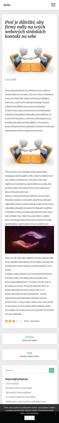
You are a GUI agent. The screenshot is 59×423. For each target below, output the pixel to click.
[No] (55, 413)
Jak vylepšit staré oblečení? (19, 392)
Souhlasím (29, 418)
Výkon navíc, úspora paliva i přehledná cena (26, 401)
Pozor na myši (12, 383)
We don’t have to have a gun (19, 388)
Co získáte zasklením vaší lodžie (20, 397)
